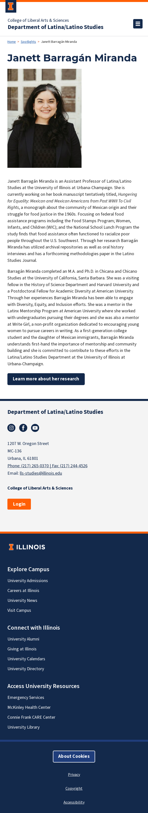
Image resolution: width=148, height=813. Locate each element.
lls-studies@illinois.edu (41, 473)
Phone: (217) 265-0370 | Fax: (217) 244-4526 (47, 466)
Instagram (11, 427)
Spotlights (28, 41)
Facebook (23, 427)
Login (19, 504)
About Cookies (73, 756)
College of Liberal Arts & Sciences (38, 21)
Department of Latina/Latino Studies (56, 27)
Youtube (35, 427)
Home (11, 41)
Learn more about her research (46, 379)
